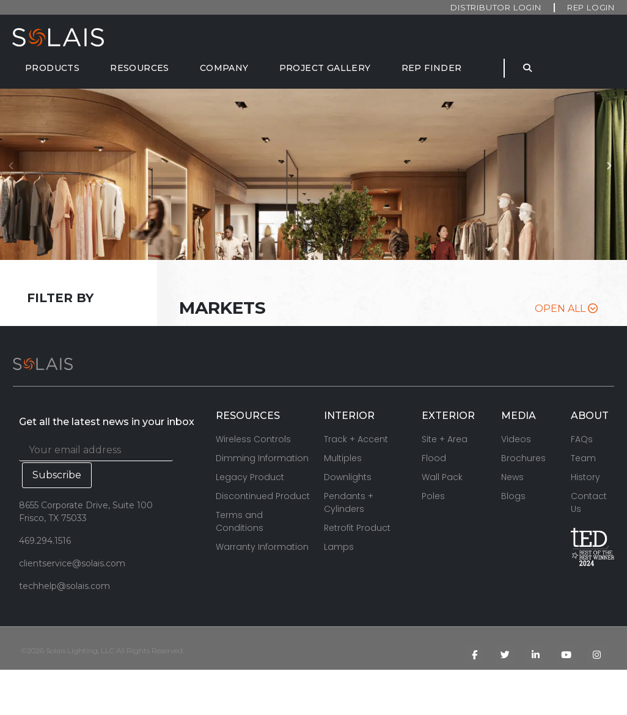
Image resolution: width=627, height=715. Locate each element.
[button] (612, 174)
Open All (566, 308)
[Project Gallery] (325, 68)
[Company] (224, 68)
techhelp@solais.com (64, 585)
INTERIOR (349, 415)
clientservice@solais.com (72, 563)
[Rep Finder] (431, 68)
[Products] (52, 68)
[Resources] (139, 68)
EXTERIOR (448, 415)
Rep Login (591, 7)
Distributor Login (495, 7)
